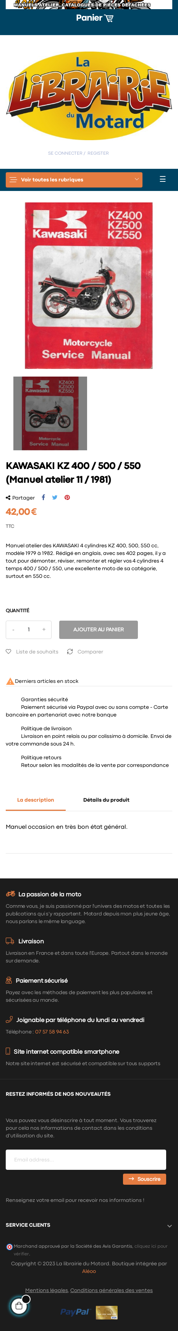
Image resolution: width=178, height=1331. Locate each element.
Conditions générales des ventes (111, 1290)
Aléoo (89, 1271)
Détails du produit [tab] (106, 800)
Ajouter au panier (98, 629)
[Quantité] (29, 630)
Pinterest (67, 497)
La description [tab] (35, 800)
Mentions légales (46, 1290)
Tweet (55, 497)
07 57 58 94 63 (52, 1032)
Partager (43, 497)
